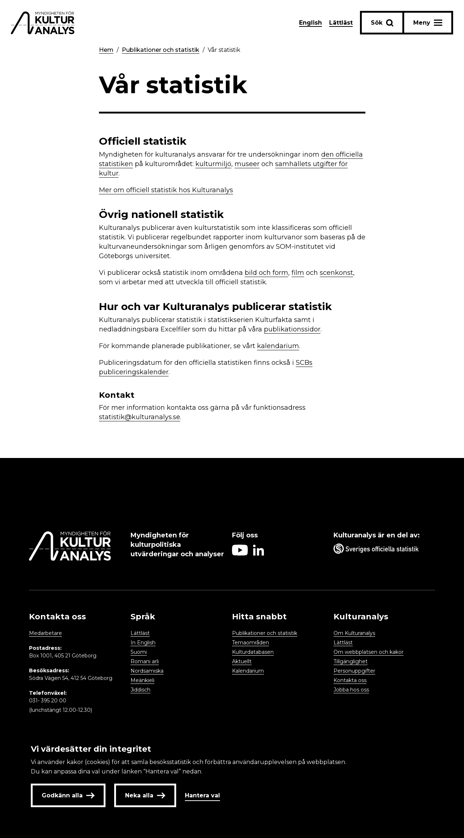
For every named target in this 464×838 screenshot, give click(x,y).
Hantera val (202, 795)
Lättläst (341, 22)
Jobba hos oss (351, 689)
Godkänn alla (68, 795)
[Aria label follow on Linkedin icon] (258, 553)
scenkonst (336, 273)
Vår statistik (224, 49)
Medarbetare (45, 633)
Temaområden (250, 642)
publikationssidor (292, 329)
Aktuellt (242, 661)
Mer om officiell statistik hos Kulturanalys (166, 190)
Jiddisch (140, 689)
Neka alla (145, 795)
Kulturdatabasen (253, 652)
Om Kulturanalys (354, 633)
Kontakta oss (350, 680)
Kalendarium (248, 671)
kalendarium (278, 346)
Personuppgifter (354, 671)
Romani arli (144, 661)
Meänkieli (142, 680)
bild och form (266, 273)
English (310, 22)
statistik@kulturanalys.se (139, 417)
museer (247, 164)
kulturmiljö (213, 164)
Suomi (138, 652)
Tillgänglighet (351, 661)
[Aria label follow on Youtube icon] (240, 553)
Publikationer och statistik (160, 49)
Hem (106, 49)
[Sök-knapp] (382, 22)
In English (143, 642)
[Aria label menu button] (427, 22)
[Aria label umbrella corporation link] (381, 550)
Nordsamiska (146, 671)
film (297, 273)
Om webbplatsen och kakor (368, 652)
